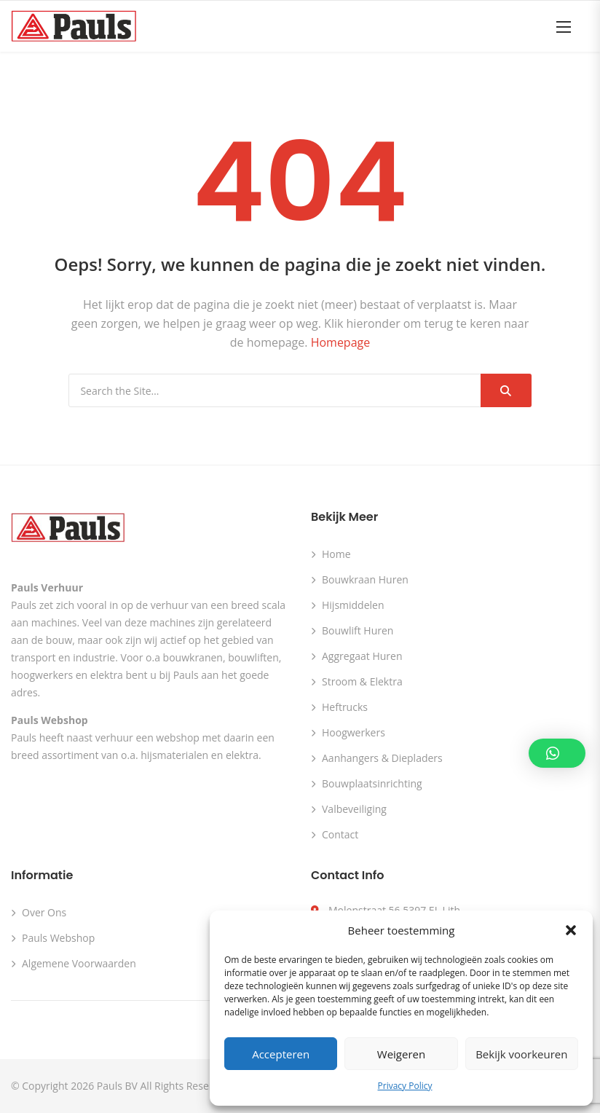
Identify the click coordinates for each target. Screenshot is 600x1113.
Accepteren (280, 1054)
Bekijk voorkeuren (521, 1054)
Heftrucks (345, 707)
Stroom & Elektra (362, 681)
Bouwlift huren (357, 630)
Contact (340, 834)
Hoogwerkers (353, 732)
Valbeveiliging (354, 809)
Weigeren (401, 1054)
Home (336, 554)
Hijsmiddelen (353, 605)
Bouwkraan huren (365, 579)
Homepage (341, 342)
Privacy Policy (405, 1085)
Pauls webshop (58, 938)
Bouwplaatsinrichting (372, 783)
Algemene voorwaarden (79, 963)
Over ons (44, 912)
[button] (571, 930)
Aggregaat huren (362, 656)
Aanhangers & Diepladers (382, 758)
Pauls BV (117, 1086)
